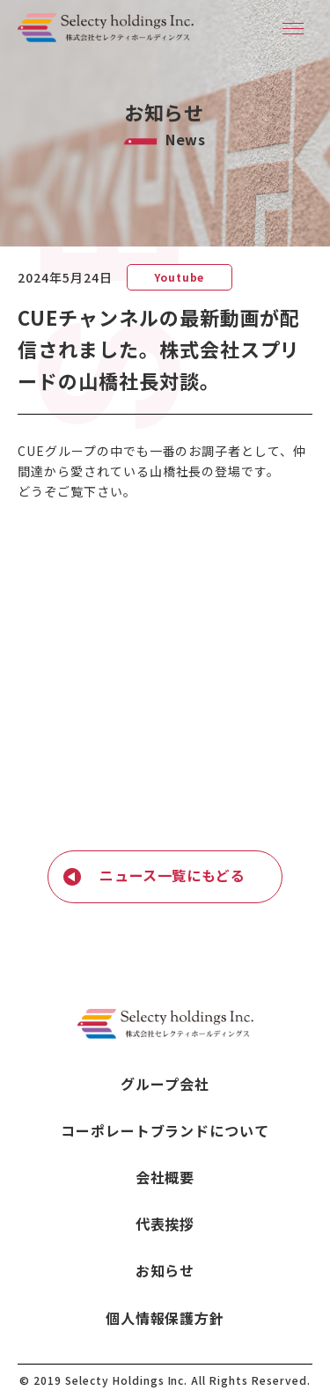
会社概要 (165, 1177)
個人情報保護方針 (165, 1318)
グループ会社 (165, 1084)
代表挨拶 (165, 1224)
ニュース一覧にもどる (172, 875)
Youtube (179, 276)
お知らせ (165, 1271)
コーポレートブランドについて (165, 1131)
